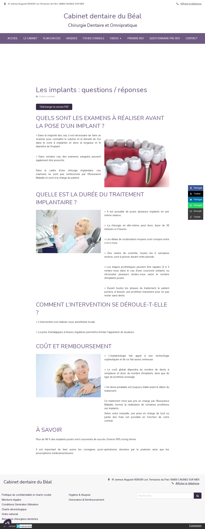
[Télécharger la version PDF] (54, 107)
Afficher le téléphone (190, 3)
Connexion (195, 525)
